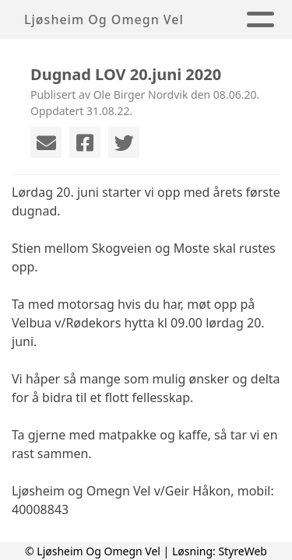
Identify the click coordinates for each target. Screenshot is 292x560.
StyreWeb (242, 551)
